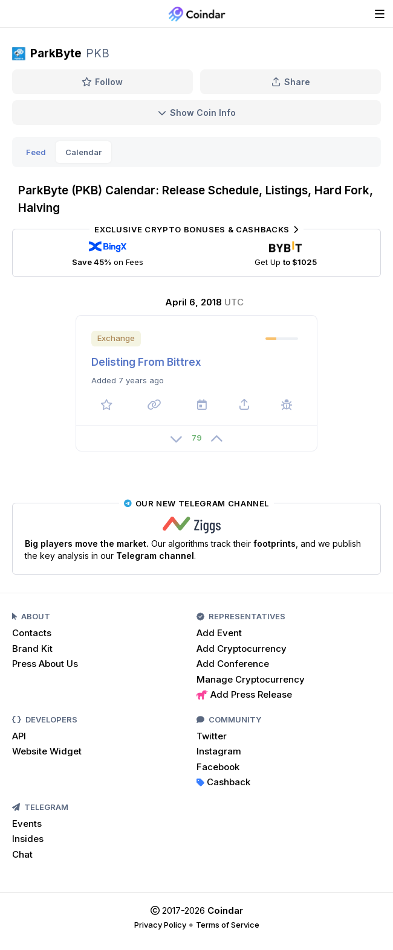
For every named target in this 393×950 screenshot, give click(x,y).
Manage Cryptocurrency (251, 679)
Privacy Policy (160, 924)
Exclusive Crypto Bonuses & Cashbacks (196, 229)
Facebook (218, 767)
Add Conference (233, 663)
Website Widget (47, 751)
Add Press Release (244, 694)
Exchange (116, 338)
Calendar (83, 152)
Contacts (31, 633)
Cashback (223, 782)
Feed (36, 152)
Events (27, 823)
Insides (28, 838)
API (19, 736)
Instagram (219, 751)
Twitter (212, 736)
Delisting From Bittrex (146, 362)
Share (290, 82)
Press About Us (45, 663)
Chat (22, 854)
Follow (102, 82)
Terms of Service (227, 924)
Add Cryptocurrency (242, 648)
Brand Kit (32, 648)
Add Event (219, 633)
